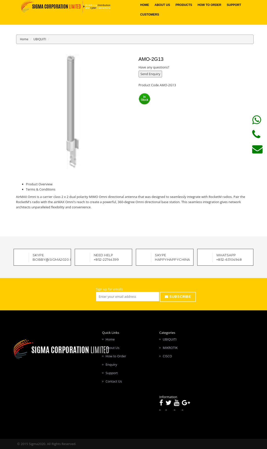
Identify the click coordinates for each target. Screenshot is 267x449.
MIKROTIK (170, 347)
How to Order (209, 5)
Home (144, 5)
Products (183, 5)
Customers (149, 14)
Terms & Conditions (40, 189)
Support (234, 5)
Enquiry (111, 364)
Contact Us (114, 381)
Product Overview (39, 184)
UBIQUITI (39, 39)
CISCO (167, 356)
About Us (162, 5)
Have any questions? (154, 67)
